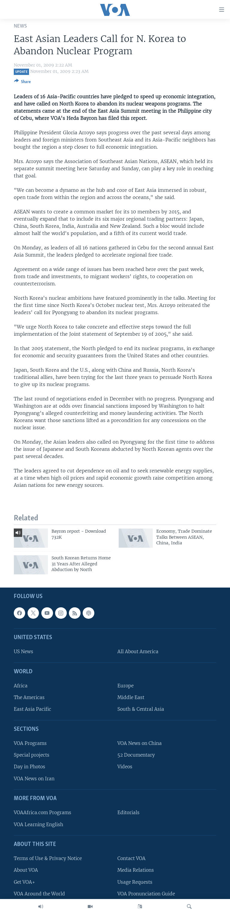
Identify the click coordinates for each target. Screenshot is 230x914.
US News (23, 652)
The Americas (29, 698)
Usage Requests (134, 882)
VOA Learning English (38, 824)
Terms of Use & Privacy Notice (48, 859)
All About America (137, 652)
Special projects (31, 755)
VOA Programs (30, 743)
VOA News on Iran (34, 779)
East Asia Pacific (32, 709)
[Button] (22, 82)
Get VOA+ (24, 882)
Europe (125, 686)
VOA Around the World (39, 894)
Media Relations (135, 870)
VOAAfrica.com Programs (42, 813)
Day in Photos (29, 767)
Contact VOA (131, 859)
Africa (21, 686)
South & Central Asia (140, 709)
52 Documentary (136, 755)
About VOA (26, 870)
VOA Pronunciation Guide (146, 894)
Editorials (128, 813)
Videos (124, 767)
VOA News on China (139, 743)
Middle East (130, 698)
